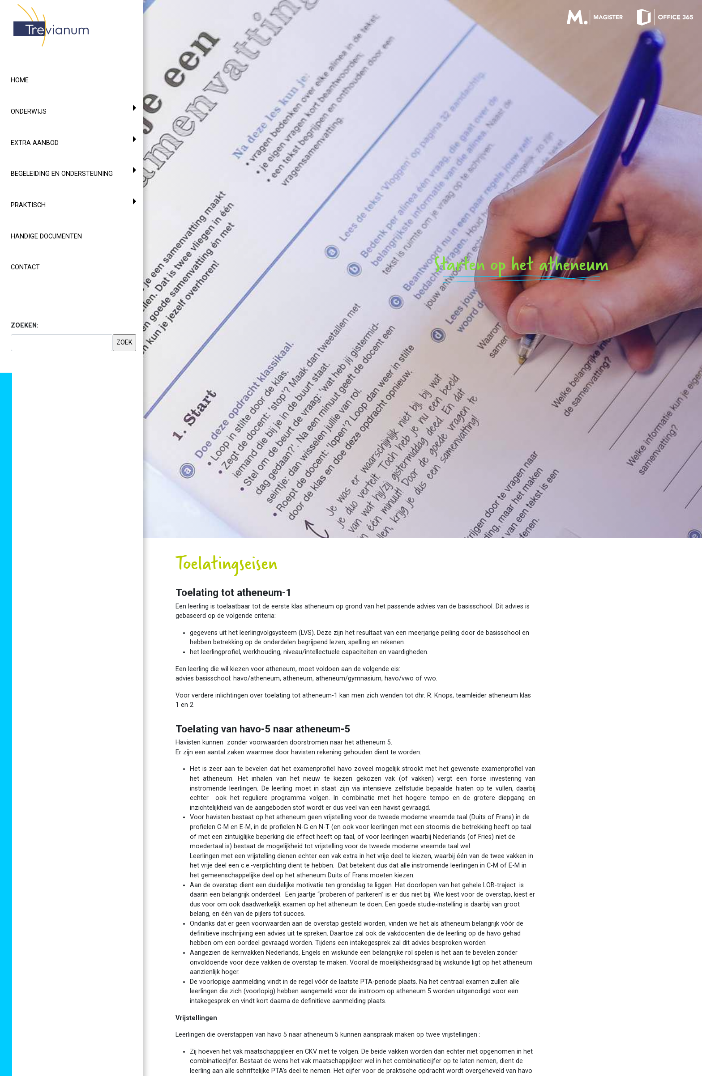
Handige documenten (46, 236)
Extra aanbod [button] (35, 143)
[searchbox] (62, 342)
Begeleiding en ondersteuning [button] (62, 174)
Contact (25, 267)
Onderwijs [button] (29, 111)
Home (20, 80)
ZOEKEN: (25, 325)
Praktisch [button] (28, 205)
